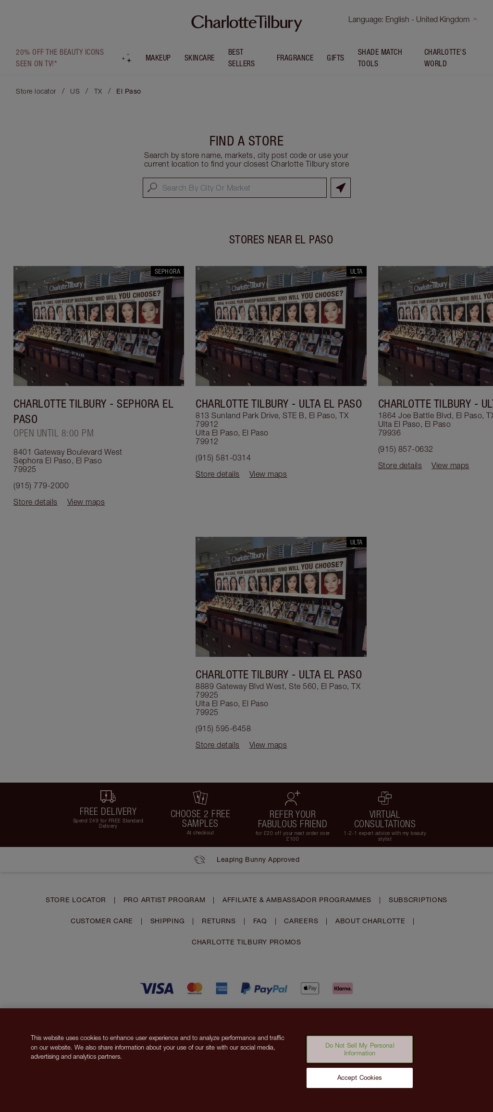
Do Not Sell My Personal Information (359, 1053)
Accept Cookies (359, 1082)
